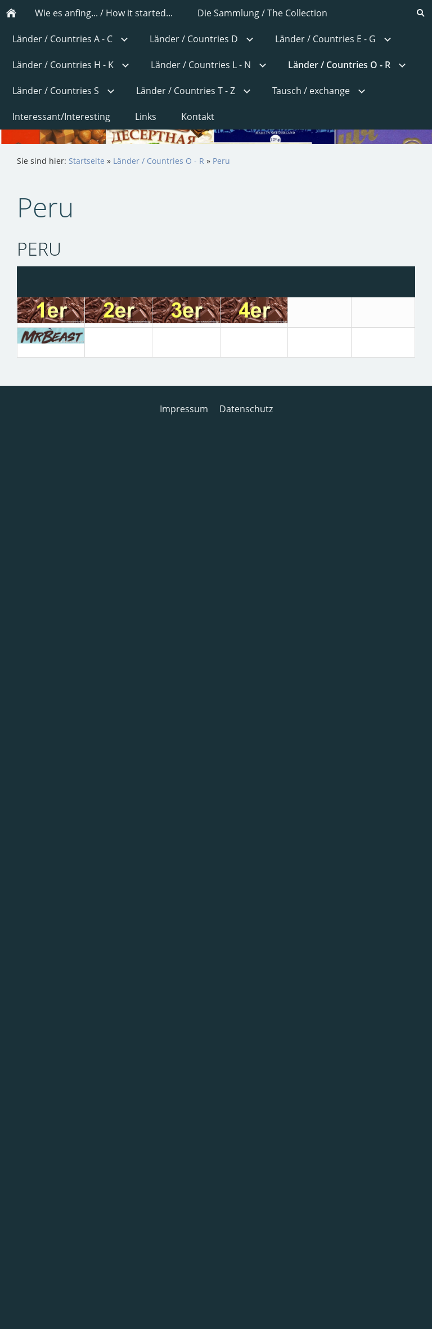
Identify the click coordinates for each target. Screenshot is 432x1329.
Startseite (87, 160)
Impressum (184, 409)
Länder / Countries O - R (158, 160)
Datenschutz (246, 409)
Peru (221, 160)
